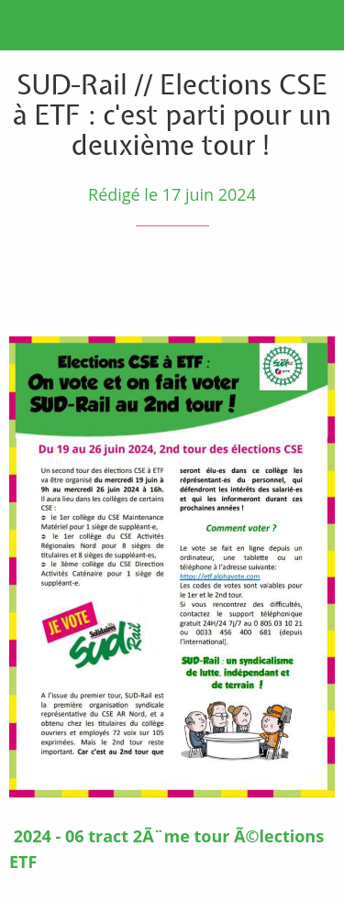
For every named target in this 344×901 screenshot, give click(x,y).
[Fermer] (26, 26)
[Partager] (269, 281)
